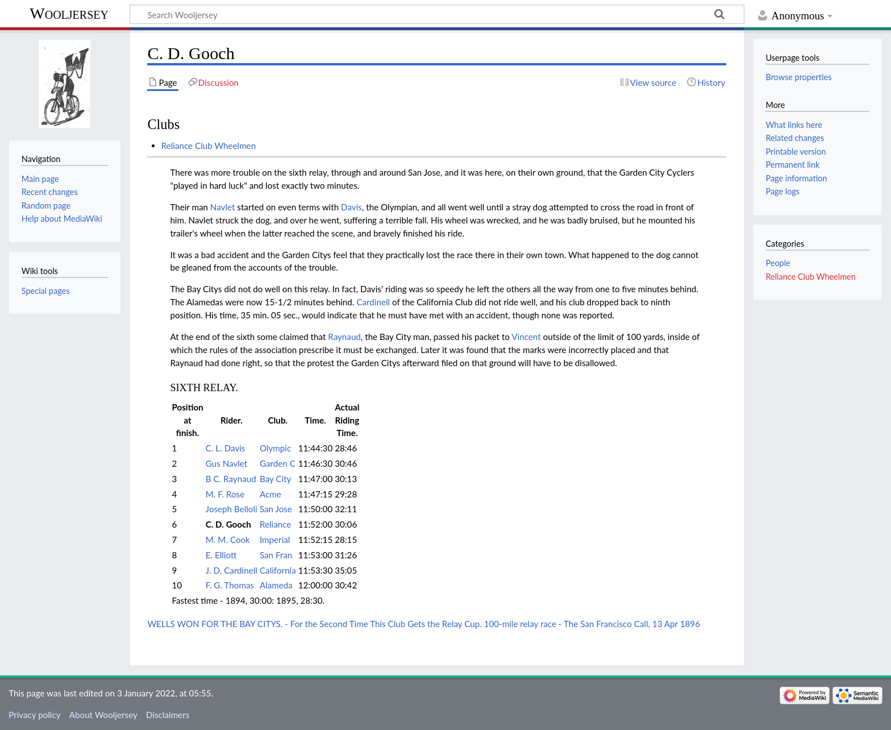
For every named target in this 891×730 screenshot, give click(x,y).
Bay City (275, 479)
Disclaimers (167, 715)
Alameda (276, 585)
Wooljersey (69, 13)
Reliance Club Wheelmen (208, 145)
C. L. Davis (225, 448)
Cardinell (373, 302)
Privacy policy (34, 715)
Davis (351, 207)
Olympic (275, 448)
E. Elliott (221, 555)
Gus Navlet (226, 463)
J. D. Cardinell (231, 570)
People (777, 263)
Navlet (222, 207)
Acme (270, 494)
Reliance (275, 524)
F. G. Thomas (230, 585)
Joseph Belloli (231, 509)
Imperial (275, 539)
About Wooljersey (103, 715)
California (278, 570)
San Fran (276, 555)
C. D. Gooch (228, 524)
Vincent (525, 336)
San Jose (276, 509)
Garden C (277, 463)
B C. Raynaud (231, 479)
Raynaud (344, 336)
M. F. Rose (225, 494)
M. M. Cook (228, 539)
